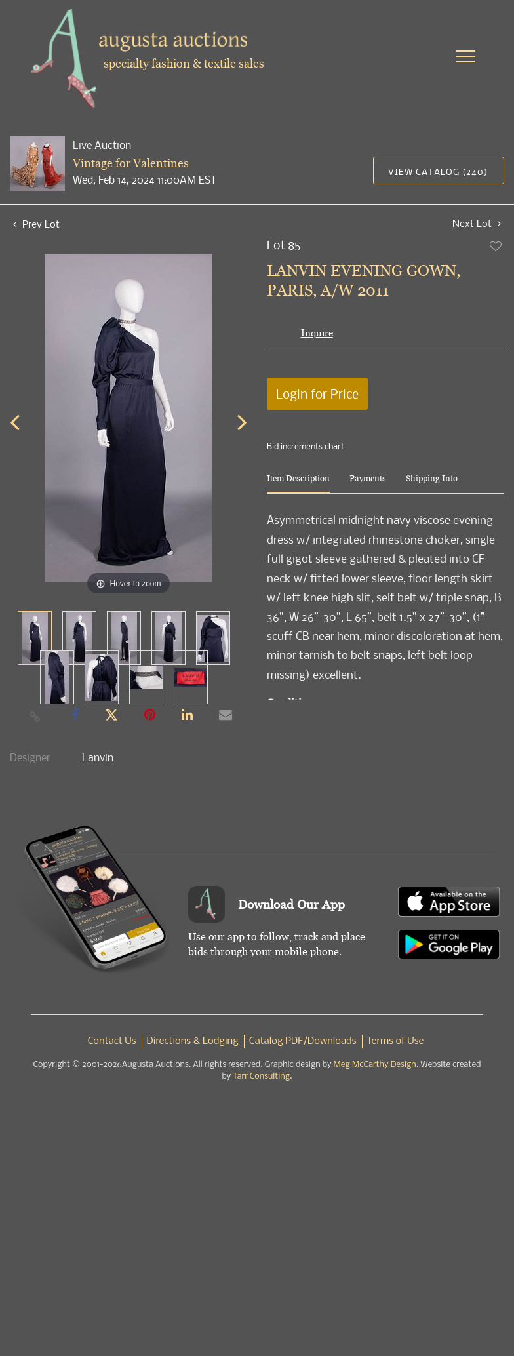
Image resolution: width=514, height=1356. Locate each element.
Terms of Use (395, 1041)
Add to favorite (496, 246)
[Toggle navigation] (465, 56)
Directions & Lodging (193, 1041)
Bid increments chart (305, 446)
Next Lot (476, 223)
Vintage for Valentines (131, 163)
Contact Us (112, 1041)
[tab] (298, 483)
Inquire (317, 333)
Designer (30, 757)
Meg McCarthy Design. (376, 1064)
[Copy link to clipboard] (35, 716)
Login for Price (317, 394)
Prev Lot (36, 223)
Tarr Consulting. (262, 1076)
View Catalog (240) (438, 171)
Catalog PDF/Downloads (303, 1041)
